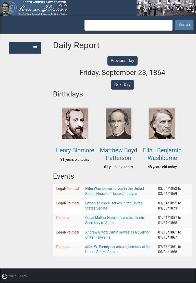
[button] (75, 139)
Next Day (122, 84)
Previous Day (122, 60)
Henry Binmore (74, 150)
